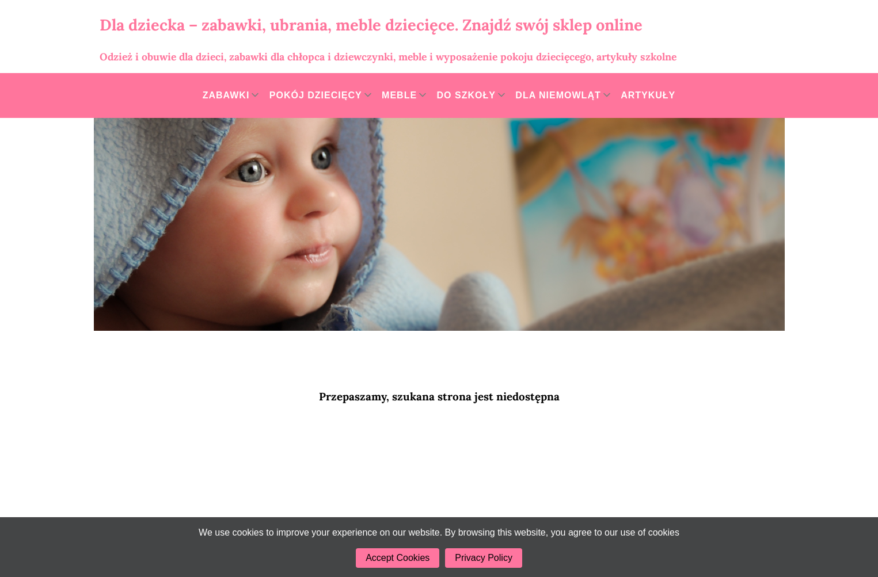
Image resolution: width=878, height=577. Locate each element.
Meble (399, 95)
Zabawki (226, 95)
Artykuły (648, 95)
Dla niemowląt (557, 95)
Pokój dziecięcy (315, 95)
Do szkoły (466, 95)
